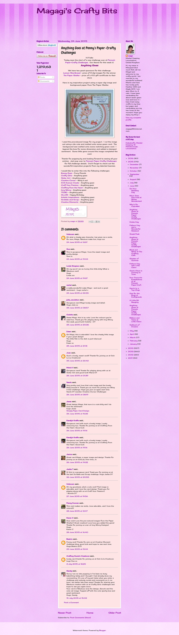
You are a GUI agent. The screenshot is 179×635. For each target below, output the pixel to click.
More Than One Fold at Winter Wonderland (136, 198)
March (133, 337)
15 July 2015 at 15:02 (76, 598)
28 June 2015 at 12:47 (77, 511)
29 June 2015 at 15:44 (77, 549)
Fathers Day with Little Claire (135, 265)
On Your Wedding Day (134, 190)
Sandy (69, 571)
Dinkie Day (134, 222)
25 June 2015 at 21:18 (76, 346)
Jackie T (69, 469)
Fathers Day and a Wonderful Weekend (135, 228)
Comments (43, 81)
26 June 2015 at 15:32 (77, 414)
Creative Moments (69, 202)
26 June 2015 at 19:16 (76, 431)
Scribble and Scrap (70, 200)
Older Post (115, 612)
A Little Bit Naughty (134, 301)
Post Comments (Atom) (80, 617)
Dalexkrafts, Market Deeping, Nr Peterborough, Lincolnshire (134, 145)
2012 (131, 355)
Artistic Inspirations (70, 197)
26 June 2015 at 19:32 (77, 462)
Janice (69, 454)
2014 (131, 348)
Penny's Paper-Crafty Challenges (101, 161)
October (134, 171)
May (132, 331)
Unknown (70, 234)
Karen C (69, 518)
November (134, 168)
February (134, 341)
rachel (69, 285)
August (133, 179)
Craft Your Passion (70, 185)
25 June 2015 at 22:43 (77, 361)
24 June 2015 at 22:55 (77, 293)
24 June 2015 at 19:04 (77, 259)
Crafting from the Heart (72, 188)
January (133, 344)
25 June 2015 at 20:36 (77, 325)
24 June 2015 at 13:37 (76, 242)
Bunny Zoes (66, 173)
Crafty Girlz (66, 176)
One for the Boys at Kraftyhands (136, 295)
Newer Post (64, 612)
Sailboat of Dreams (134, 326)
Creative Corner (68, 180)
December (134, 164)
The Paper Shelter (72, 75)
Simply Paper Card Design (77, 411)
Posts (41, 77)
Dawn (68, 331)
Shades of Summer (134, 259)
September (134, 174)
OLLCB (64, 195)
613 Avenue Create (70, 183)
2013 (131, 351)
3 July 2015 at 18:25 (76, 564)
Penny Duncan (72, 503)
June (132, 186)
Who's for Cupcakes (135, 205)
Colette (69, 315)
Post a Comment (71, 602)
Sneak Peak (134, 234)
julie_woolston (72, 300)
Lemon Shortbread (71, 73)
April (132, 334)
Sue (68, 249)
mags (130, 56)
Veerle (69, 382)
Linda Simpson (72, 266)
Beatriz (69, 539)
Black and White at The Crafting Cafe (136, 252)
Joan (68, 353)
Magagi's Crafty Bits (77, 10)
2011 (130, 358)
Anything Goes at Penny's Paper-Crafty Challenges (135, 214)
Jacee (68, 401)
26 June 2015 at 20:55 (77, 477)
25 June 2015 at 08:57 (77, 308)
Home (90, 612)
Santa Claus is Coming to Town (136, 272)
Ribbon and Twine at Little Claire (135, 319)
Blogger (102, 630)
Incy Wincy (66, 190)
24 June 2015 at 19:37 (77, 278)
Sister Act (65, 178)
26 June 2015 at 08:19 (77, 395)
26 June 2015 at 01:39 (77, 376)
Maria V (69, 368)
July (132, 183)
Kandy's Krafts (72, 420)
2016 (131, 158)
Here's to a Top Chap (135, 289)
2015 (131, 162)
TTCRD (64, 192)
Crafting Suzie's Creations (77, 556)
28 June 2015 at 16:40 (77, 532)
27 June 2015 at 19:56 (77, 496)
